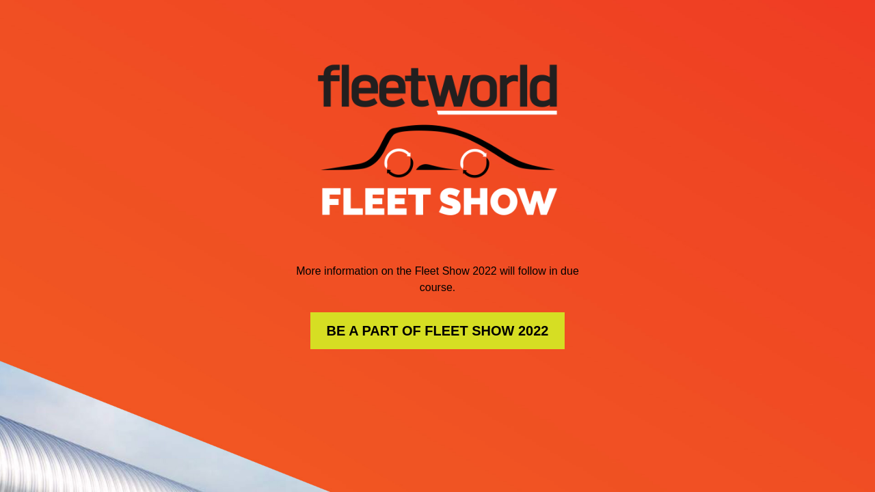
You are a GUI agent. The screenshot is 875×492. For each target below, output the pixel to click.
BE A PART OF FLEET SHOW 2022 (438, 330)
